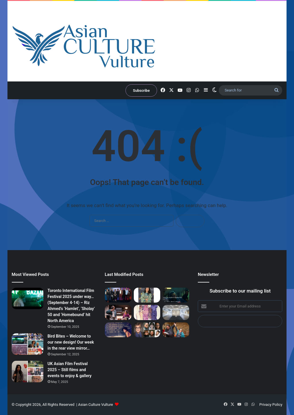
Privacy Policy (270, 404)
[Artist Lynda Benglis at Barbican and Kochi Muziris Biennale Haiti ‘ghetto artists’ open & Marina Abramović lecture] (176, 312)
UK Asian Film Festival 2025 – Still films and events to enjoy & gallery (70, 369)
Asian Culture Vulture (95, 404)
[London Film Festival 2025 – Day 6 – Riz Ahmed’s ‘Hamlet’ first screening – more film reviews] (118, 295)
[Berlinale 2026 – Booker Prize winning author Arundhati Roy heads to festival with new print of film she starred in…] (118, 329)
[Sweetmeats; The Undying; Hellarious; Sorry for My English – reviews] (118, 312)
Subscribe (141, 90)
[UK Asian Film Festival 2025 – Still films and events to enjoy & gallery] (27, 371)
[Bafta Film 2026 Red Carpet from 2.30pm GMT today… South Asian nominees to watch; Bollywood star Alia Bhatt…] (176, 295)
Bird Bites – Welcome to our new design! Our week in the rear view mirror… (71, 342)
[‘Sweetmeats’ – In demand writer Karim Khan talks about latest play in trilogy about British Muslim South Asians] (176, 329)
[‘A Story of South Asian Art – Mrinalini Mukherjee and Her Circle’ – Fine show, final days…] (147, 312)
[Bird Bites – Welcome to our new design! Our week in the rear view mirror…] (27, 344)
